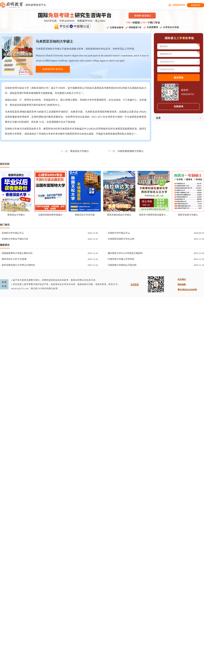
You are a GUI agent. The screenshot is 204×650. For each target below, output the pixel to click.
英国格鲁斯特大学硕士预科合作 (17, 253)
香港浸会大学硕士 (79, 151)
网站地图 (182, 284)
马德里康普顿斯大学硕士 (130, 151)
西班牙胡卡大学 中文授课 (14, 259)
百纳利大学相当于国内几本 (15, 239)
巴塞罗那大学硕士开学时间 (121, 259)
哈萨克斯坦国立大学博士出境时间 (18, 265)
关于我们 (182, 279)
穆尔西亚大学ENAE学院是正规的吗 (125, 253)
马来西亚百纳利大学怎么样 (121, 239)
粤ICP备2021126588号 (187, 289)
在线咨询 (195, 5)
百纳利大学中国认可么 (13, 233)
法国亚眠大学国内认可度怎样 (122, 265)
